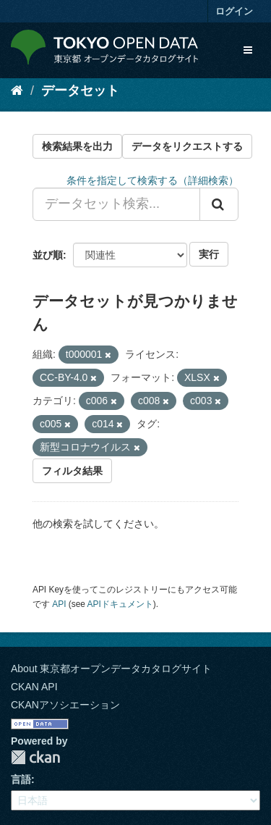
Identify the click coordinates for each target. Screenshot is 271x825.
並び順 (48, 255)
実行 (209, 254)
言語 (21, 779)
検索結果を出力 (77, 146)
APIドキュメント (120, 604)
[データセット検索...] (116, 204)
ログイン (234, 11)
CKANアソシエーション (65, 705)
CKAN (35, 757)
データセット (80, 90)
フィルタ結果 (72, 471)
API (59, 604)
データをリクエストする (187, 146)
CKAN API (34, 686)
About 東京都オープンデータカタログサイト (111, 668)
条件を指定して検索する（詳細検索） (152, 180)
